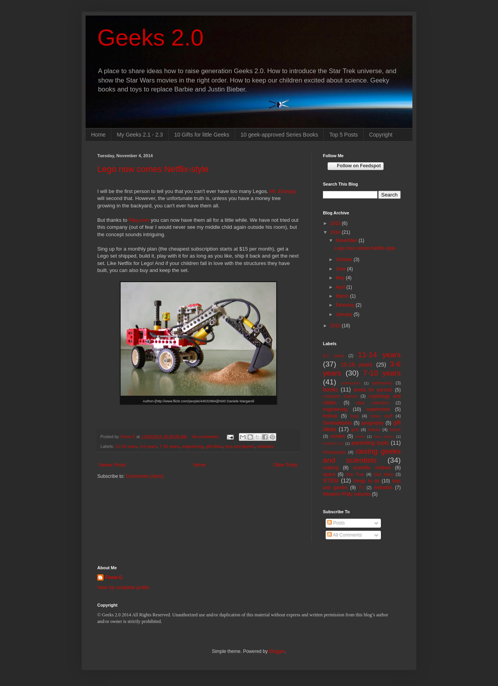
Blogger (277, 651)
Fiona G (114, 577)
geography (372, 423)
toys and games (240, 446)
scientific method (372, 467)
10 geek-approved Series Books (279, 135)
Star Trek (355, 474)
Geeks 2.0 (150, 38)
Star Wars (383, 474)
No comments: (206, 436)
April (341, 287)
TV (361, 487)
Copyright (381, 135)
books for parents (373, 390)
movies (337, 436)
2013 (336, 325)
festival (330, 416)
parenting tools (370, 443)
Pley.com (139, 220)
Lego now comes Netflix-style (153, 169)
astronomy (382, 383)
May (341, 278)
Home (98, 135)
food (354, 416)
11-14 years (126, 446)
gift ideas (214, 446)
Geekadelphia (337, 423)
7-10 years (169, 446)
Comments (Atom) (144, 476)
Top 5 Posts (343, 135)
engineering (192, 446)
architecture (350, 383)
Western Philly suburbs (347, 494)
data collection (372, 402)
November (347, 240)
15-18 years (356, 364)
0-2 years (333, 355)
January (345, 314)
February (346, 305)
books (330, 389)
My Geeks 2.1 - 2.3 (140, 135)
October (345, 259)
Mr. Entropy (283, 191)
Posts (336, 523)
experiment (377, 409)
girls (355, 429)
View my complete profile (123, 587)
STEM (330, 480)
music (360, 436)
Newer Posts (112, 465)
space (329, 474)
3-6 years (148, 446)
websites (265, 446)
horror (395, 429)
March (343, 296)
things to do (366, 481)
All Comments (344, 535)
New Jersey (384, 436)
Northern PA (333, 443)
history (374, 429)
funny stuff (381, 416)
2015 (336, 223)
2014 (336, 232)
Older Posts (285, 465)
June (341, 269)
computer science (340, 396)
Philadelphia (334, 452)
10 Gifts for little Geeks (202, 135)
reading (330, 467)
